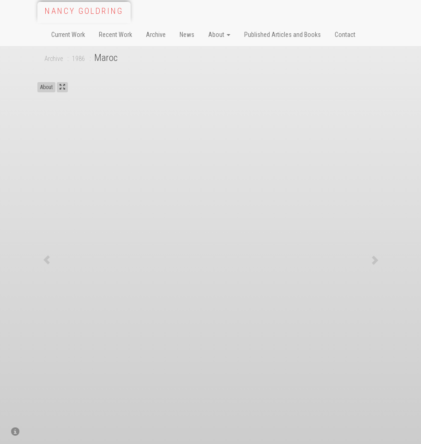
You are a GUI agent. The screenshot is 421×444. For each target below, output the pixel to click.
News (187, 34)
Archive (156, 34)
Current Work (68, 34)
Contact (345, 34)
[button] (46, 259)
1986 (78, 58)
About (219, 34)
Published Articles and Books (282, 34)
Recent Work (115, 34)
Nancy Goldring (84, 11)
